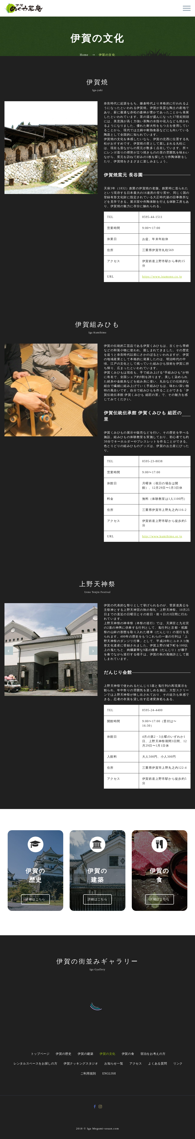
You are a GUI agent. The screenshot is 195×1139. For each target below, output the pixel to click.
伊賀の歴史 (61, 1054)
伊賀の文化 (108, 1054)
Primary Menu (187, 8)
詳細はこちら (35, 899)
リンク (182, 1064)
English (110, 1074)
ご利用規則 (87, 1074)
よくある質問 (160, 1064)
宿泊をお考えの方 (157, 1054)
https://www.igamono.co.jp (162, 276)
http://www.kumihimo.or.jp (162, 536)
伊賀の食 (131, 1054)
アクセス (136, 1064)
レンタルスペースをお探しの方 (31, 1064)
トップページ (36, 1054)
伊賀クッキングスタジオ (78, 1064)
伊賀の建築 (85, 1054)
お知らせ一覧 (113, 1064)
